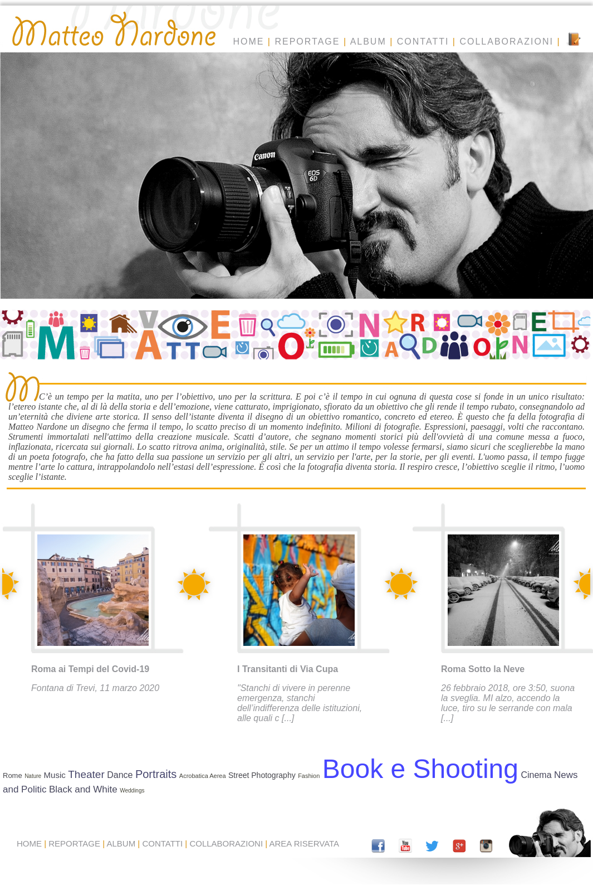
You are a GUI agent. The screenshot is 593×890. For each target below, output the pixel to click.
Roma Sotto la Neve (483, 669)
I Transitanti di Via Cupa (287, 669)
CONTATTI (423, 41)
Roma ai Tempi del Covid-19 (90, 669)
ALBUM (368, 41)
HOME (248, 41)
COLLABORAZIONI (506, 41)
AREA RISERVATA (304, 843)
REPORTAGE (307, 41)
